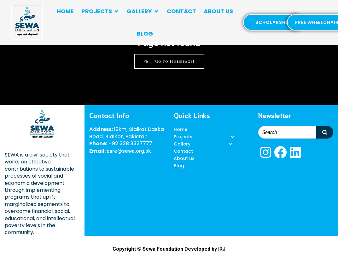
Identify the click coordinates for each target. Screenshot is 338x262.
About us (218, 11)
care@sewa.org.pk (129, 151)
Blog (145, 33)
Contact (181, 11)
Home (65, 11)
